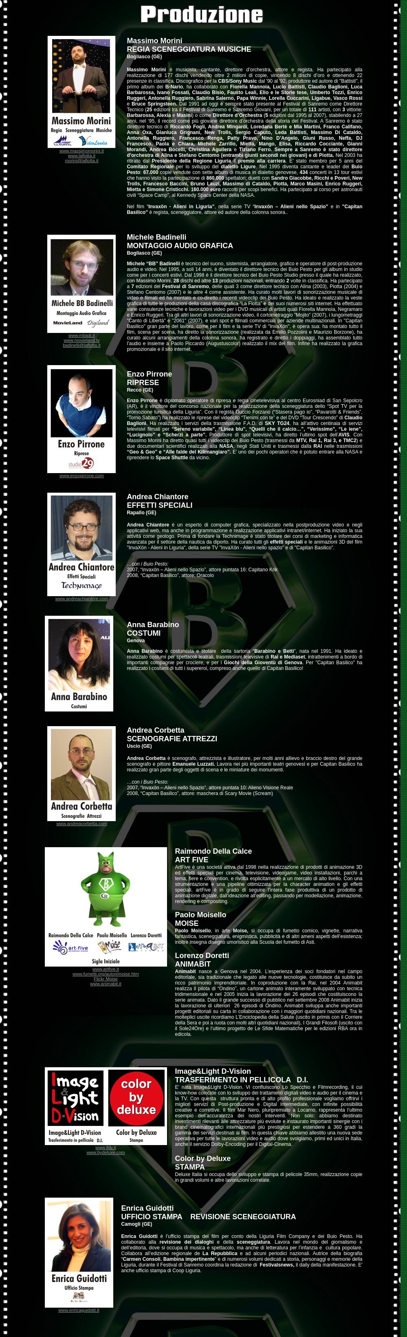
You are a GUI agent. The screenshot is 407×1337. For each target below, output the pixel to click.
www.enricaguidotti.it (78, 1310)
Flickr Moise (106, 978)
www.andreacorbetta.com (81, 823)
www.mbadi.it (81, 335)
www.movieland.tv (81, 340)
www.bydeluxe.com (105, 1152)
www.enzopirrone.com (81, 475)
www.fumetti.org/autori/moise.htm (106, 973)
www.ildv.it (105, 1147)
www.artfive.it (105, 969)
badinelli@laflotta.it (82, 345)
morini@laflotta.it (81, 160)
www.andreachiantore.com (81, 598)
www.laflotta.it (81, 155)
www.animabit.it (105, 983)
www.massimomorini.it (81, 150)
